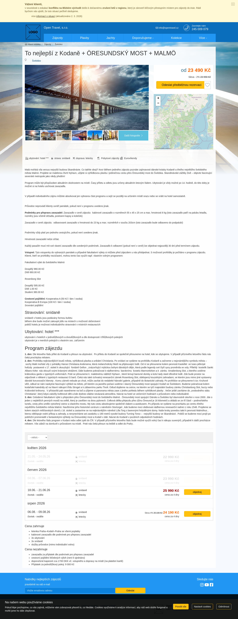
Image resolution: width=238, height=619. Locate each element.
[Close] (233, 4)
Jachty (110, 38)
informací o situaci (45, 16)
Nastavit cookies (202, 606)
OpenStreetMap (160, 148)
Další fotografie (133, 135)
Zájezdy (57, 38)
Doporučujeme (142, 38)
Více (202, 38)
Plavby (84, 38)
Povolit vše (180, 606)
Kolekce (176, 38)
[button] (158, 98)
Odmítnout (223, 606)
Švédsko (36, 60)
